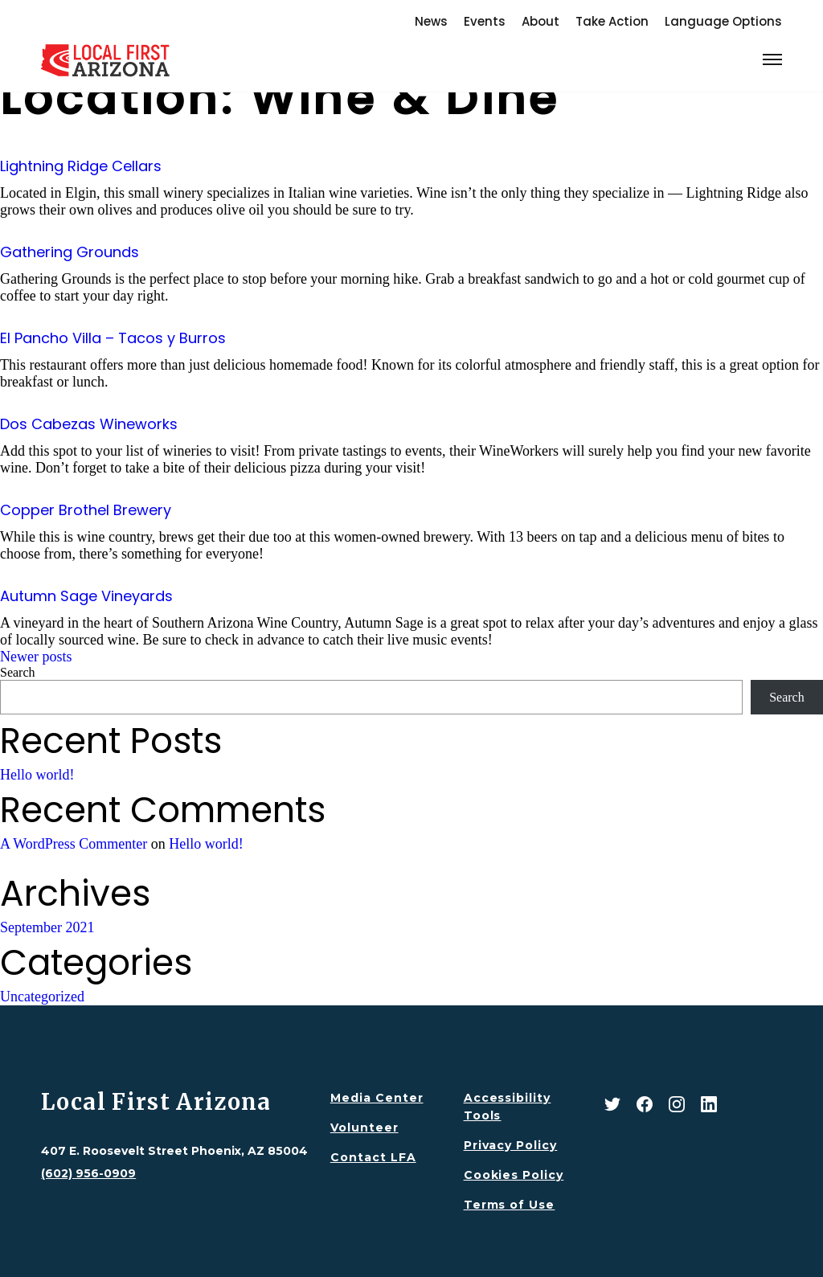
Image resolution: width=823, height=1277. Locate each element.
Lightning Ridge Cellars (81, 166)
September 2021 (47, 927)
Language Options (723, 21)
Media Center (377, 1098)
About (540, 21)
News (431, 21)
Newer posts (36, 657)
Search (17, 672)
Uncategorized (42, 996)
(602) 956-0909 (88, 1173)
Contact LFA (373, 1157)
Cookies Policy (514, 1175)
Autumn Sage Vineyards (86, 596)
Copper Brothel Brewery (85, 510)
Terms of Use (509, 1204)
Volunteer (364, 1127)
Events (485, 21)
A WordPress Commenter (73, 844)
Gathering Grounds (69, 252)
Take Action (612, 21)
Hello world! (37, 775)
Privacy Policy (511, 1145)
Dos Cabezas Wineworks (89, 424)
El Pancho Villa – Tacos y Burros (113, 338)
